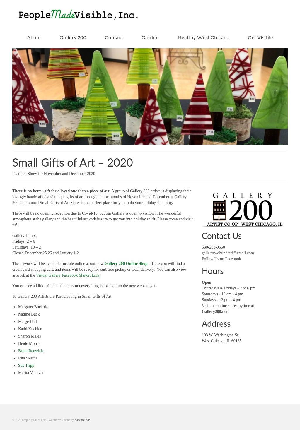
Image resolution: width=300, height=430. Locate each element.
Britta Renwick (30, 351)
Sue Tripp (26, 365)
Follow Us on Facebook (221, 259)
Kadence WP (82, 420)
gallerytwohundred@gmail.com (228, 253)
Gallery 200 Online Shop (126, 263)
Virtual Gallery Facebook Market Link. (67, 275)
